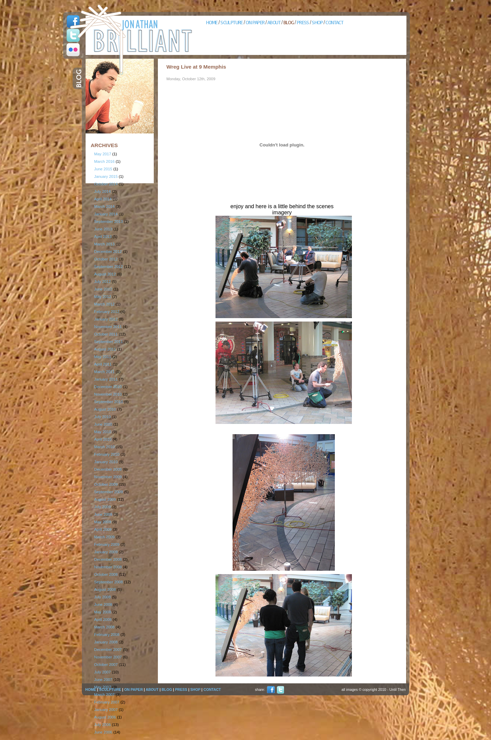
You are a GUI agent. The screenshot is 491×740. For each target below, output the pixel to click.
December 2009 (108, 469)
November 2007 (108, 657)
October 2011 (106, 334)
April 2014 (102, 199)
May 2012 (102, 297)
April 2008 (102, 619)
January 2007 (106, 710)
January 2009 (106, 552)
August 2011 (105, 349)
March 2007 (104, 695)
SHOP (317, 22)
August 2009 (105, 499)
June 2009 (103, 514)
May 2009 (102, 522)
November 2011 (108, 327)
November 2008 (108, 567)
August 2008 (105, 589)
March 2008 (104, 627)
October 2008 (106, 574)
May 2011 (102, 357)
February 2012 (106, 312)
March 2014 (104, 206)
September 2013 (108, 221)
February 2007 (106, 702)
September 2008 (108, 582)
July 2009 (102, 507)
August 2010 (105, 409)
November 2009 (108, 477)
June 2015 (103, 169)
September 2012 (108, 267)
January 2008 (106, 642)
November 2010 (108, 394)
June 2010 (103, 424)
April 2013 (102, 236)
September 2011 (108, 342)
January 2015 (106, 176)
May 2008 (102, 612)
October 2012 (106, 259)
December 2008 (108, 559)
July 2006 (102, 725)
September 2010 (108, 402)
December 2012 (108, 252)
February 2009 (106, 544)
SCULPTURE (231, 22)
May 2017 (102, 154)
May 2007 (102, 687)
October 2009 (106, 484)
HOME (212, 22)
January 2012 (106, 319)
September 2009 (108, 492)
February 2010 (106, 454)
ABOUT (273, 22)
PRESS (303, 22)
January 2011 (106, 379)
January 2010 (106, 462)
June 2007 (103, 680)
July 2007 (102, 672)
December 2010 (108, 387)
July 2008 (102, 597)
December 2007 (108, 650)
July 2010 (102, 417)
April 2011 (102, 364)
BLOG (288, 22)
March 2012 (104, 304)
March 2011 (104, 372)
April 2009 (102, 529)
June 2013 (103, 229)
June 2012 (103, 289)
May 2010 (102, 432)
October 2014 (106, 184)
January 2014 (106, 214)
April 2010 (102, 439)
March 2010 (104, 447)
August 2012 (105, 274)
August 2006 (105, 717)
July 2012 (102, 282)
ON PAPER (255, 22)
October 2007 (106, 665)
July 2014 (102, 191)
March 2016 (104, 161)
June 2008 (103, 604)
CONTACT (334, 22)
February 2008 (106, 634)
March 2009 (104, 537)
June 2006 (103, 732)
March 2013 (104, 244)
